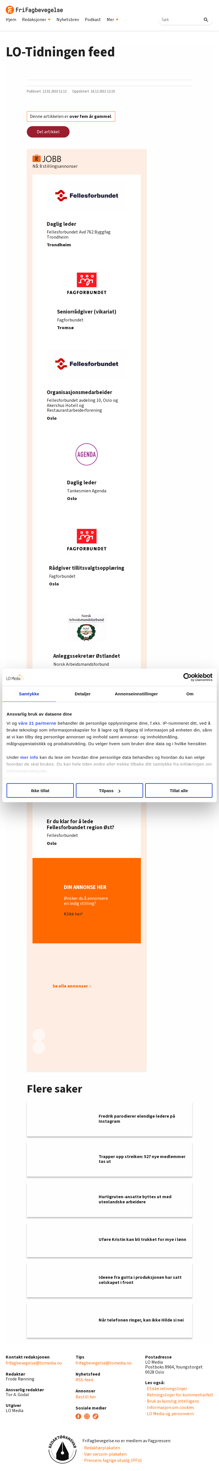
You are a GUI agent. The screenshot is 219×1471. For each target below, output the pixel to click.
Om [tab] (189, 693)
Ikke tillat (40, 790)
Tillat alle (179, 790)
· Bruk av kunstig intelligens (172, 1401)
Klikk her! (73, 914)
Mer (113, 20)
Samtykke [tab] (29, 693)
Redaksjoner (36, 20)
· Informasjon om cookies (169, 1407)
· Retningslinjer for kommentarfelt (179, 1395)
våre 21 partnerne (37, 722)
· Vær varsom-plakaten (104, 1454)
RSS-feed (84, 1380)
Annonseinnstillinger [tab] (136, 693)
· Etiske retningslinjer (166, 1389)
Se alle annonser (70, 986)
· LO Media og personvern (169, 1414)
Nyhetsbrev (67, 20)
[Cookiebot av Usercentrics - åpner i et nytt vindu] (187, 677)
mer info (29, 757)
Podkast (93, 20)
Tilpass (109, 790)
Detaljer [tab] (83, 693)
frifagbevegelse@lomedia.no (34, 1363)
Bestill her (86, 1397)
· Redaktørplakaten (101, 1448)
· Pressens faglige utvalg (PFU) (112, 1460)
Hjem (11, 20)
